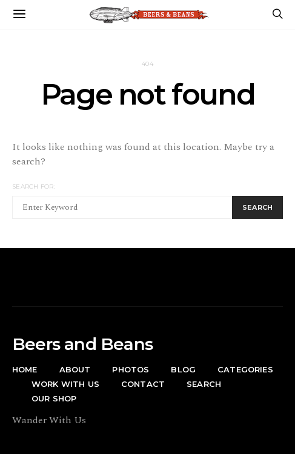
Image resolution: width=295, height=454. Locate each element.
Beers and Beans (82, 344)
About (75, 369)
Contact (143, 384)
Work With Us (65, 384)
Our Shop (53, 398)
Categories (245, 369)
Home (25, 369)
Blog (183, 369)
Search (204, 384)
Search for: (33, 186)
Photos (130, 369)
